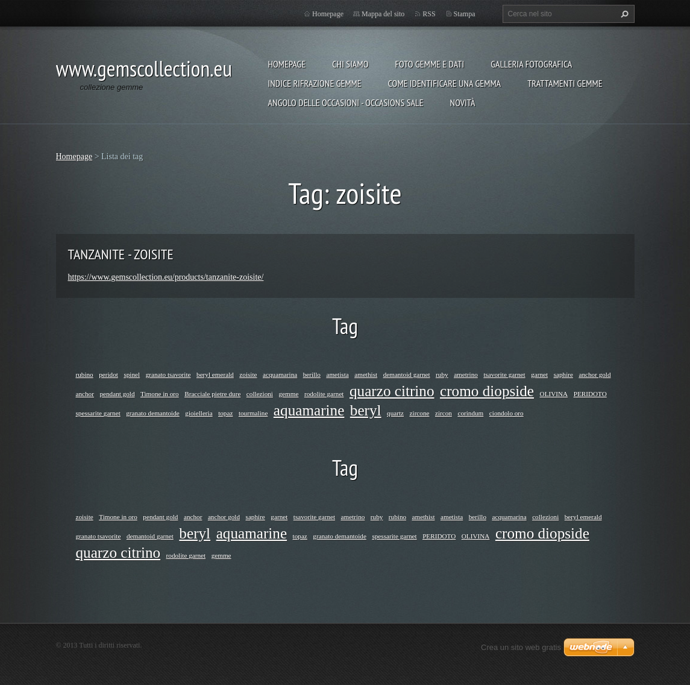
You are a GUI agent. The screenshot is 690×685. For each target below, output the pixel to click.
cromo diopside (487, 391)
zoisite (248, 374)
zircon (443, 413)
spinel (132, 374)
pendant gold (116, 393)
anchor (85, 393)
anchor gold (594, 374)
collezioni (259, 393)
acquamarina (280, 374)
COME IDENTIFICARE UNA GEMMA (444, 83)
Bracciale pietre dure (212, 393)
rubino (84, 374)
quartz (395, 413)
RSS (428, 14)
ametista (337, 374)
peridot (108, 374)
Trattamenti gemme (564, 83)
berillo (312, 374)
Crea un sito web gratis (521, 647)
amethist (365, 374)
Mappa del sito (383, 14)
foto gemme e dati (429, 64)
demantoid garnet (406, 374)
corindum (470, 413)
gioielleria (198, 413)
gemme (288, 393)
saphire (563, 374)
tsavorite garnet (504, 374)
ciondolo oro (506, 413)
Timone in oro (159, 393)
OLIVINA (554, 393)
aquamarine (309, 410)
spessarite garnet (98, 413)
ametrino (466, 374)
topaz (225, 413)
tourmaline (253, 413)
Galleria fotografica (531, 64)
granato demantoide (153, 413)
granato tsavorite (168, 374)
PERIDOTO (590, 393)
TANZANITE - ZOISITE (121, 254)
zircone (420, 413)
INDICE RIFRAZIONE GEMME (315, 83)
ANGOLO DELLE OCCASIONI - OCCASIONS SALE (346, 102)
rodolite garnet (324, 393)
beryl (365, 410)
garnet (539, 374)
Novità (462, 102)
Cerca (623, 14)
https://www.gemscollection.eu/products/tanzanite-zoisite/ (166, 277)
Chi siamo (350, 64)
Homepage (287, 64)
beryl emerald (215, 374)
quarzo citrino (392, 391)
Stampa (464, 14)
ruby (442, 374)
